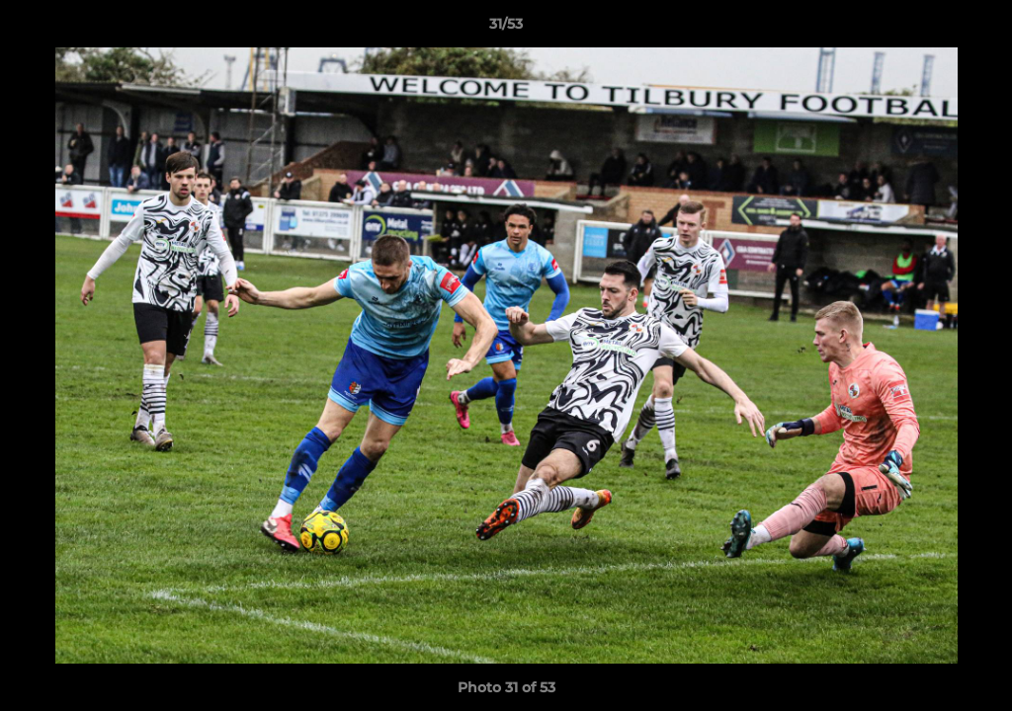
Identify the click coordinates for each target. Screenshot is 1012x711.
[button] (976, 29)
